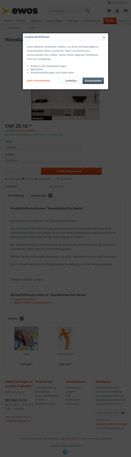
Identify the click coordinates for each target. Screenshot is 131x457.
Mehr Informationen (38, 80)
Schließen (71, 80)
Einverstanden (93, 80)
